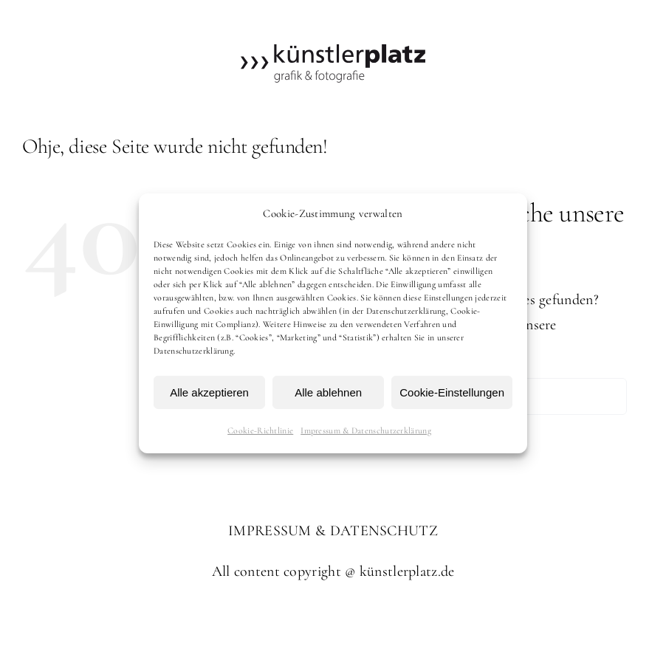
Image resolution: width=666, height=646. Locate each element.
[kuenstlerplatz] (333, 52)
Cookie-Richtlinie (260, 430)
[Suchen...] (530, 396)
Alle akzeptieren (209, 392)
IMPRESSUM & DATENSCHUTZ (333, 531)
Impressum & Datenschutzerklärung (366, 430)
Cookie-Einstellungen (451, 392)
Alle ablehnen (328, 392)
